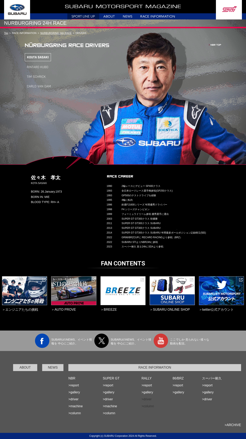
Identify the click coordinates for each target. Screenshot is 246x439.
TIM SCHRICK (36, 76)
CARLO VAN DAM (39, 86)
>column (74, 413)
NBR (71, 378)
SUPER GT (111, 378)
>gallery (74, 392)
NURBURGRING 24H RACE (56, 33)
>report (73, 385)
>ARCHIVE (233, 425)
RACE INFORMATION (154, 367)
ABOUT (25, 367)
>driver (73, 399)
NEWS (53, 367)
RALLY (146, 378)
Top (6, 33)
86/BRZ (178, 378)
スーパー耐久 (212, 378)
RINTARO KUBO (37, 67)
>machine (75, 406)
